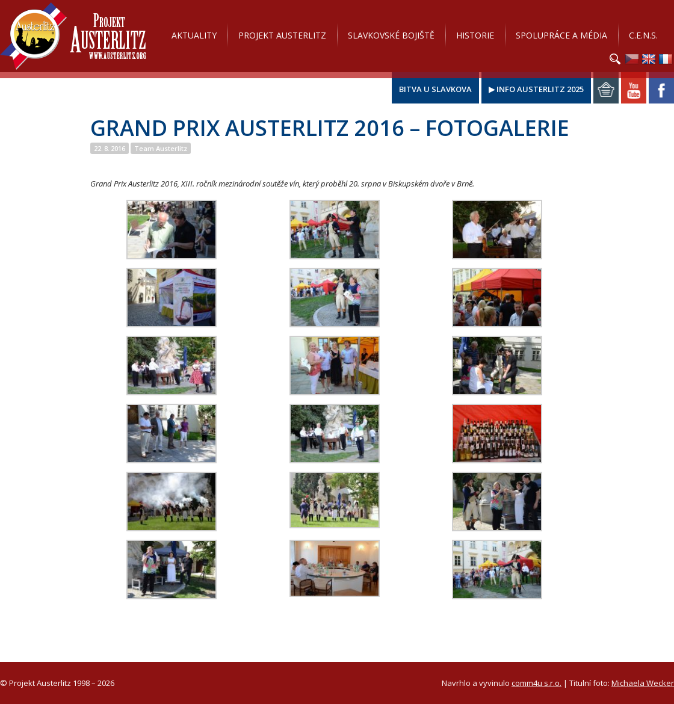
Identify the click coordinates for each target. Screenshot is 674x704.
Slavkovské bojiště (391, 35)
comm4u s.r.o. (536, 683)
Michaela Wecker (642, 683)
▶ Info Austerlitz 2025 (536, 89)
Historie (475, 35)
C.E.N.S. (643, 35)
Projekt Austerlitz (73, 36)
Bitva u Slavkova (435, 89)
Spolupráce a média (561, 35)
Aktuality (194, 35)
